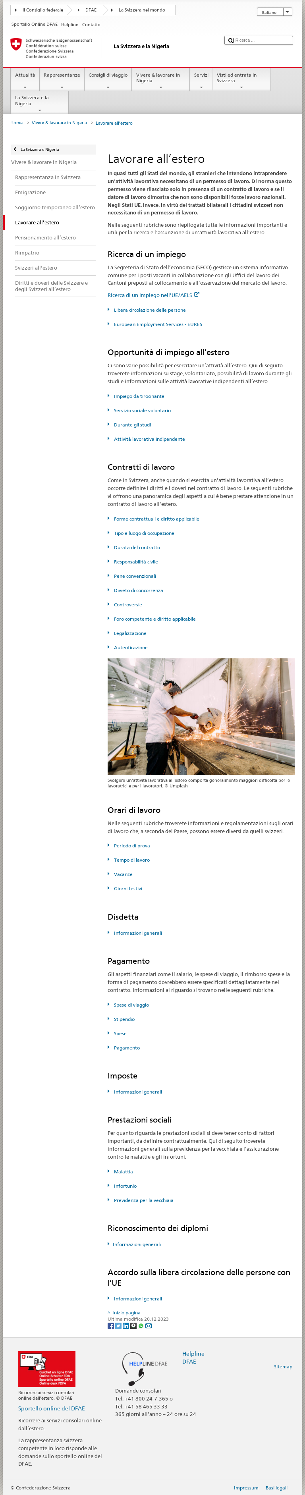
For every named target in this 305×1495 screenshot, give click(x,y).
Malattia (123, 1172)
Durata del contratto (136, 547)
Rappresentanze (62, 81)
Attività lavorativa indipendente (149, 439)
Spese (120, 1033)
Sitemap (283, 1367)
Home (16, 122)
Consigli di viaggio (108, 81)
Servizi (201, 81)
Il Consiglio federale (43, 10)
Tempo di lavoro (131, 860)
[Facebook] (111, 1325)
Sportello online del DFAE (51, 1408)
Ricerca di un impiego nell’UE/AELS (153, 295)
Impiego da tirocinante (138, 396)
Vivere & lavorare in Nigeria (160, 81)
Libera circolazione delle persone (149, 310)
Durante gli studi (132, 425)
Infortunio (125, 1186)
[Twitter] (119, 1325)
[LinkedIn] (126, 1325)
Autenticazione (130, 647)
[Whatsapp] (141, 1325)
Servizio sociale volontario (142, 410)
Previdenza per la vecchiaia (143, 1200)
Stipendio (124, 1019)
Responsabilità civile (135, 562)
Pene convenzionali (134, 576)
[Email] (148, 1325)
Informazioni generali (137, 933)
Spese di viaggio (131, 1005)
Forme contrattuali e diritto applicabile (156, 519)
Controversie (127, 605)
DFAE (91, 10)
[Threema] (134, 1325)
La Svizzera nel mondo (142, 10)
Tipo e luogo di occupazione (143, 533)
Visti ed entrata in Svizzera (241, 81)
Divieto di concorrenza (138, 590)
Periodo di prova (131, 846)
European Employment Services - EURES (157, 324)
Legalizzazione (130, 633)
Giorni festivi (127, 888)
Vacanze (123, 874)
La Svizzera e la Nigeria (39, 104)
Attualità (25, 81)
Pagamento (126, 1048)
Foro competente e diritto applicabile (154, 619)
